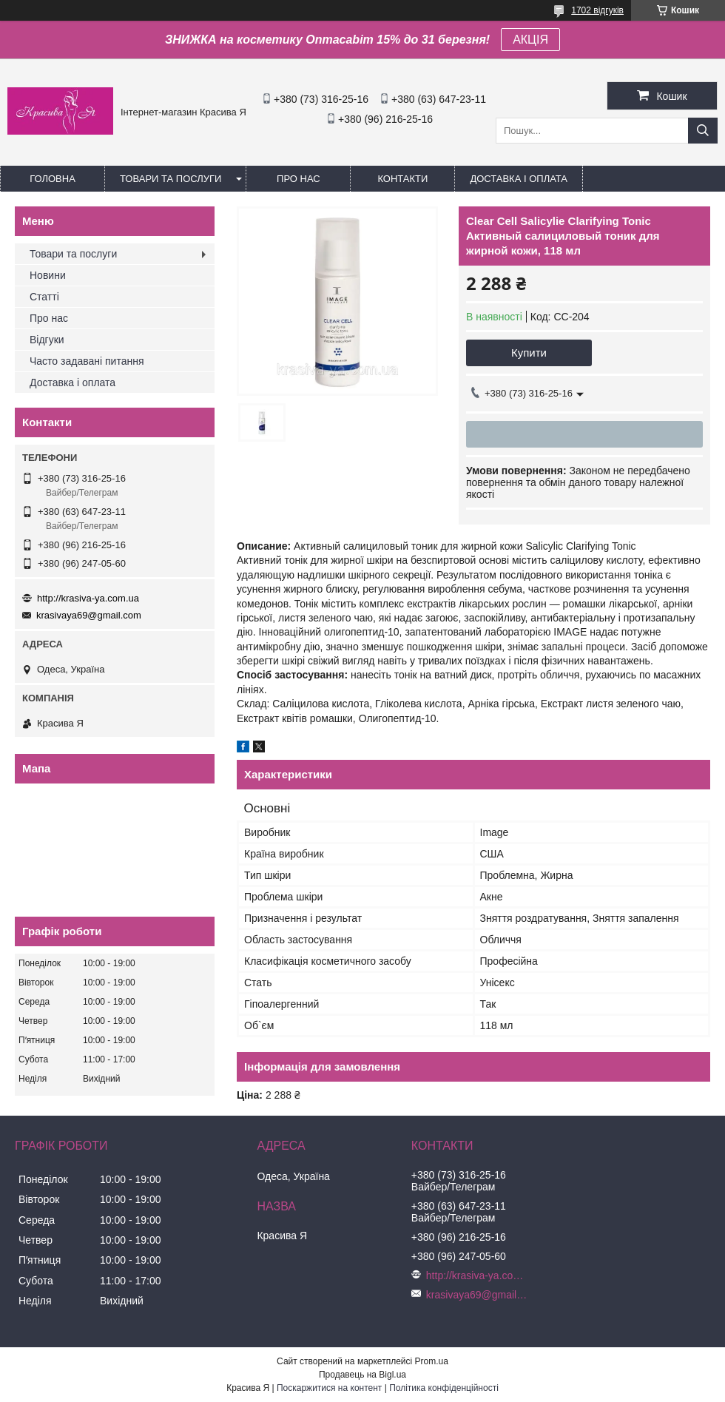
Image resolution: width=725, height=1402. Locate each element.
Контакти (402, 178)
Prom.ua (431, 1361)
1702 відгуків (597, 10)
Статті (44, 297)
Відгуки (47, 340)
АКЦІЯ (530, 39)
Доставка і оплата (518, 178)
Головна (52, 178)
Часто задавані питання (87, 361)
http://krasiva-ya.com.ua (88, 598)
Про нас (298, 178)
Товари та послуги (170, 178)
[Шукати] (703, 131)
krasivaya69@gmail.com (88, 615)
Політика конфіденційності (444, 1388)
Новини (48, 275)
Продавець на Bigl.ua (362, 1374)
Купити (529, 352)
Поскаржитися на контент (329, 1388)
